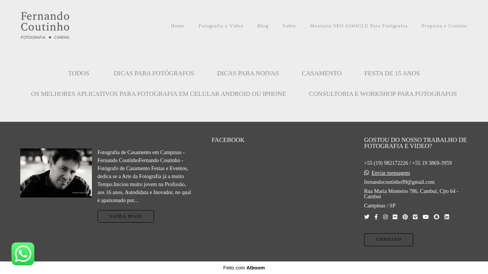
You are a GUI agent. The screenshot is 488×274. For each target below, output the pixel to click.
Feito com (244, 268)
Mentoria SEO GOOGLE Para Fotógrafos (359, 26)
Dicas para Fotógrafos (154, 73)
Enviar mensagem (390, 173)
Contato (388, 239)
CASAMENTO (322, 73)
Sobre (289, 26)
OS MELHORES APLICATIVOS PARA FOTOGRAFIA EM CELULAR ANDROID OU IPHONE (158, 93)
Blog (263, 26)
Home (178, 26)
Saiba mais (125, 216)
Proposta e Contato (444, 26)
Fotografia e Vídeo (221, 26)
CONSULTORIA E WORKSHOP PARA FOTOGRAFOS (383, 93)
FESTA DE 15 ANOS (392, 73)
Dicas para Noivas (248, 73)
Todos (79, 73)
